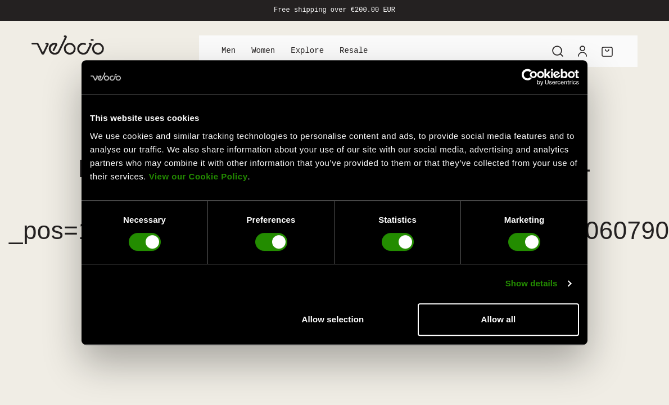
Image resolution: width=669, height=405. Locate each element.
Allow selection (333, 319)
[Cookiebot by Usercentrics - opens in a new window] (530, 77)
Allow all (498, 319)
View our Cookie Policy (198, 176)
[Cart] (607, 51)
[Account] (582, 51)
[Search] (557, 51)
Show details (531, 283)
